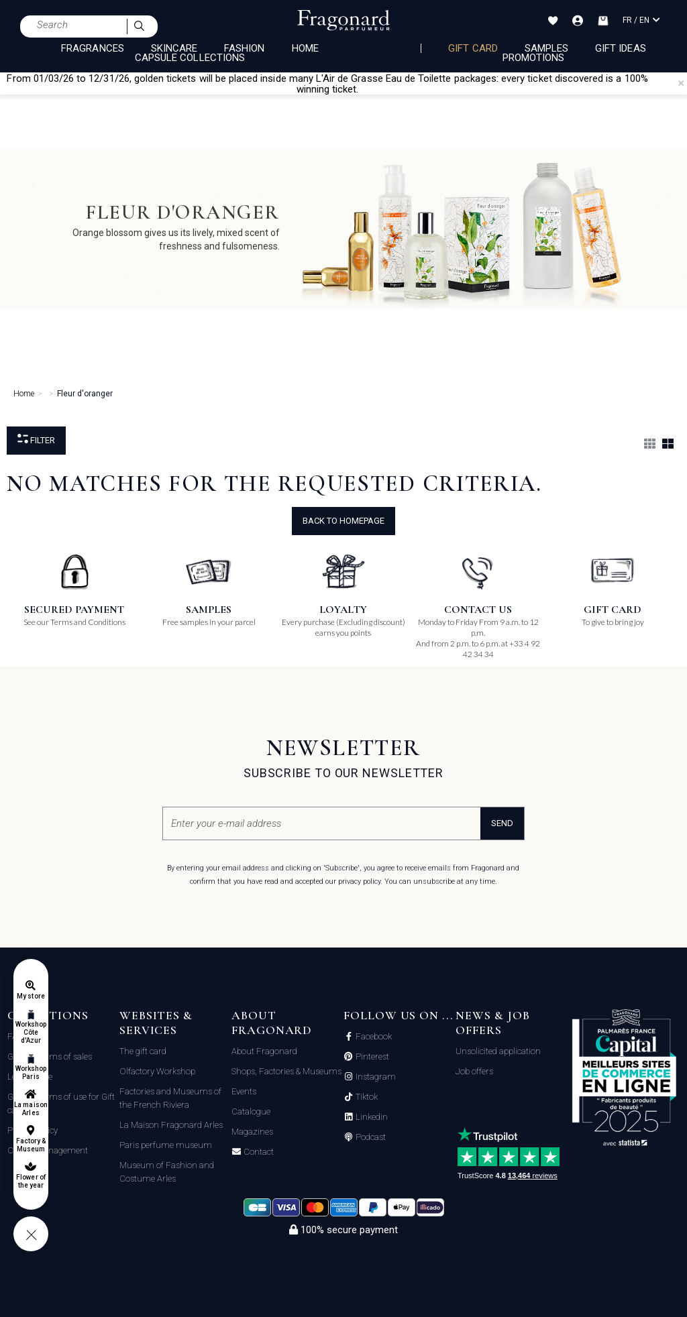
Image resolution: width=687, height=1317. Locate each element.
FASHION (244, 48)
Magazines (252, 1132)
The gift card (142, 1051)
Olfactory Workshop (157, 1071)
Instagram (375, 1077)
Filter (36, 439)
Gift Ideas (620, 48)
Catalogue (250, 1111)
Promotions (534, 57)
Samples (546, 48)
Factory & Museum (31, 1145)
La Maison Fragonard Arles (171, 1125)
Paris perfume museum (165, 1145)
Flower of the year (30, 1181)
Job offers (474, 1071)
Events (243, 1091)
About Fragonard (264, 1051)
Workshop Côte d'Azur (30, 1032)
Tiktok (366, 1097)
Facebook (373, 1036)
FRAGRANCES (92, 48)
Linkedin (371, 1117)
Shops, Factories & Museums (286, 1071)
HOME (305, 48)
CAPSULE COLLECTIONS (190, 57)
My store (30, 996)
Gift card (472, 48)
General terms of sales (49, 1056)
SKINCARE (174, 48)
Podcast (370, 1137)
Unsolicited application (498, 1051)
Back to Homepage (343, 521)
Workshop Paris (30, 1072)
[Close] (681, 83)
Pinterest (371, 1056)
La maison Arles (30, 1108)
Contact (258, 1152)
